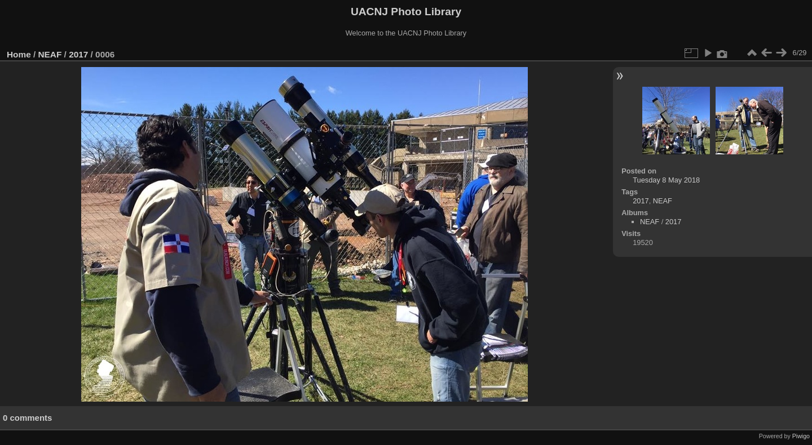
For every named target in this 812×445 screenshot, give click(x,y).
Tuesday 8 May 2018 (666, 180)
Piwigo (801, 436)
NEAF (50, 54)
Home (19, 54)
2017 (78, 54)
